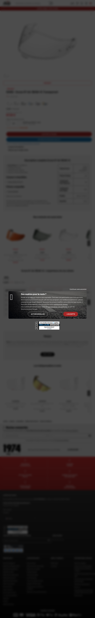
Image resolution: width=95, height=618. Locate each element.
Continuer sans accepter (78, 289)
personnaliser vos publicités (57, 307)
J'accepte (70, 314)
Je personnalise (38, 314)
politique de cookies (61, 304)
